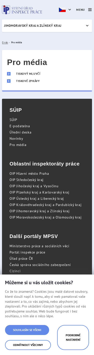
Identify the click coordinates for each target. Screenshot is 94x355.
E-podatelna (20, 126)
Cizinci (15, 271)
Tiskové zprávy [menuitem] (28, 81)
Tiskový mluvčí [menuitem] (28, 74)
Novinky (16, 138)
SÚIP (13, 120)
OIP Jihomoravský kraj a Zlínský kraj (40, 211)
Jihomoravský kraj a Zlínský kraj (32, 26)
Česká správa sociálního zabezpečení (40, 264)
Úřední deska (20, 132)
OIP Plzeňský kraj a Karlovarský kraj (39, 192)
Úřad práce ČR (21, 258)
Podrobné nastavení (73, 337)
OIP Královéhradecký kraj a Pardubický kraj (45, 204)
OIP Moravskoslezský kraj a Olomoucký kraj (46, 217)
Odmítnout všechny (28, 345)
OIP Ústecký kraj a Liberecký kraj (37, 198)
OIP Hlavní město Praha (29, 173)
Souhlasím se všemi (27, 330)
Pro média (18, 144)
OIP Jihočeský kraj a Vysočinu (34, 186)
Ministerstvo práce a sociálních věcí (39, 246)
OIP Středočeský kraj (27, 180)
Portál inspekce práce (27, 252)
